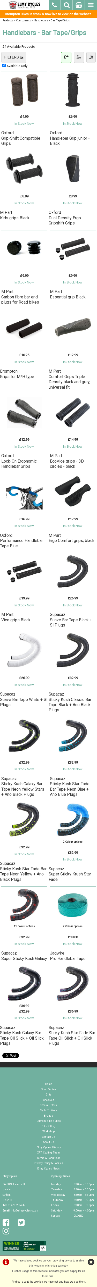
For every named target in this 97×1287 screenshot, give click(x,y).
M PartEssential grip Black (68, 294)
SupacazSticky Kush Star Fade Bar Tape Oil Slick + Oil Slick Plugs (72, 1035)
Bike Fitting (49, 1126)
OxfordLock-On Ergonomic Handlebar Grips (19, 461)
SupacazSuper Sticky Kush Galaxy (24, 956)
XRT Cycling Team (48, 1152)
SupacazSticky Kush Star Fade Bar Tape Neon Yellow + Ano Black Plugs (23, 871)
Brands (48, 1115)
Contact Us (48, 1137)
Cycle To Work (48, 1110)
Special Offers (48, 1105)
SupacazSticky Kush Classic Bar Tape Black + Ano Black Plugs (70, 702)
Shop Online (48, 1089)
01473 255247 (17, 1205)
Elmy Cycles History (48, 1147)
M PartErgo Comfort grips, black (71, 538)
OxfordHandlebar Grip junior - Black (70, 138)
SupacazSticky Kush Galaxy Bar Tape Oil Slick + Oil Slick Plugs (22, 1035)
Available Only (16, 66)
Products (8, 20)
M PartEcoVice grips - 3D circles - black (67, 461)
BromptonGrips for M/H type (17, 374)
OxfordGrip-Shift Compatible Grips (20, 138)
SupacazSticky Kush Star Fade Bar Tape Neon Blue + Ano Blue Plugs (69, 786)
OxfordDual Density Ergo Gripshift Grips (65, 217)
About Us (48, 1142)
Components (23, 20)
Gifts (48, 1094)
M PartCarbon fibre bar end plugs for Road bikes (20, 297)
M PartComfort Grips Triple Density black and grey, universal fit (69, 379)
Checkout (48, 1100)
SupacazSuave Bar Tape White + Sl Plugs (23, 699)
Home (48, 1084)
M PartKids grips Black (14, 215)
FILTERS (13, 57)
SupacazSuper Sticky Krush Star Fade (70, 874)
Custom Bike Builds (48, 1121)
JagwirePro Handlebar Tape (68, 956)
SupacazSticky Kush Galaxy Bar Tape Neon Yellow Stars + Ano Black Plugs (22, 786)
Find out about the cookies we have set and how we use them (48, 1281)
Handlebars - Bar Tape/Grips (52, 20)
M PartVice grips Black (16, 617)
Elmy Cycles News (48, 1168)
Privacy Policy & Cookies (48, 1163)
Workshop (48, 1131)
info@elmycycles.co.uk (24, 1210)
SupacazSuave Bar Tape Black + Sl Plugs (71, 620)
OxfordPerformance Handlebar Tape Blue (21, 540)
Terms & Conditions (48, 1158)
